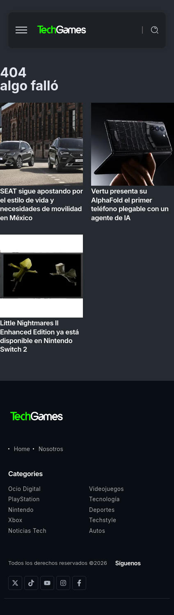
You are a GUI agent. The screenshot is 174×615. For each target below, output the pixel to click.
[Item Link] (87, 230)
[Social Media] (15, 583)
